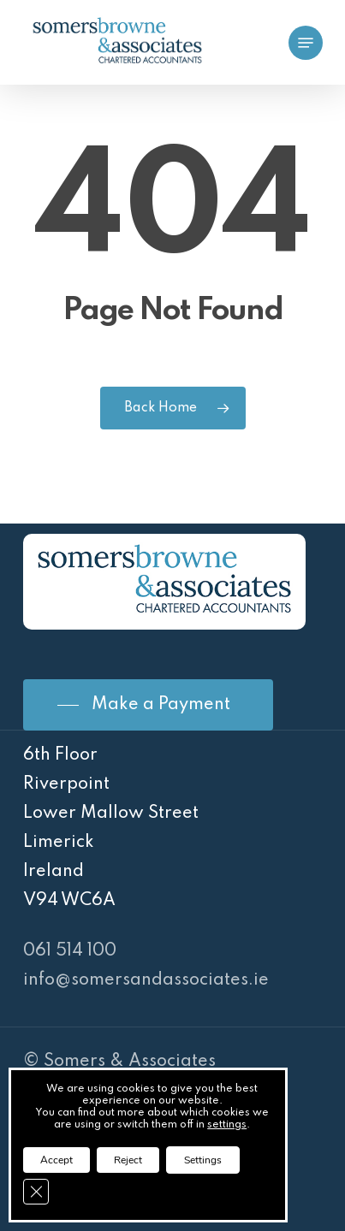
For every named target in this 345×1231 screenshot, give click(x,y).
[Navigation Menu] (305, 42)
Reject (128, 1160)
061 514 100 (69, 951)
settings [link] (227, 1125)
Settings (203, 1160)
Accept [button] (56, 1160)
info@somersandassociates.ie (146, 980)
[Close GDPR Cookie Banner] (36, 1191)
